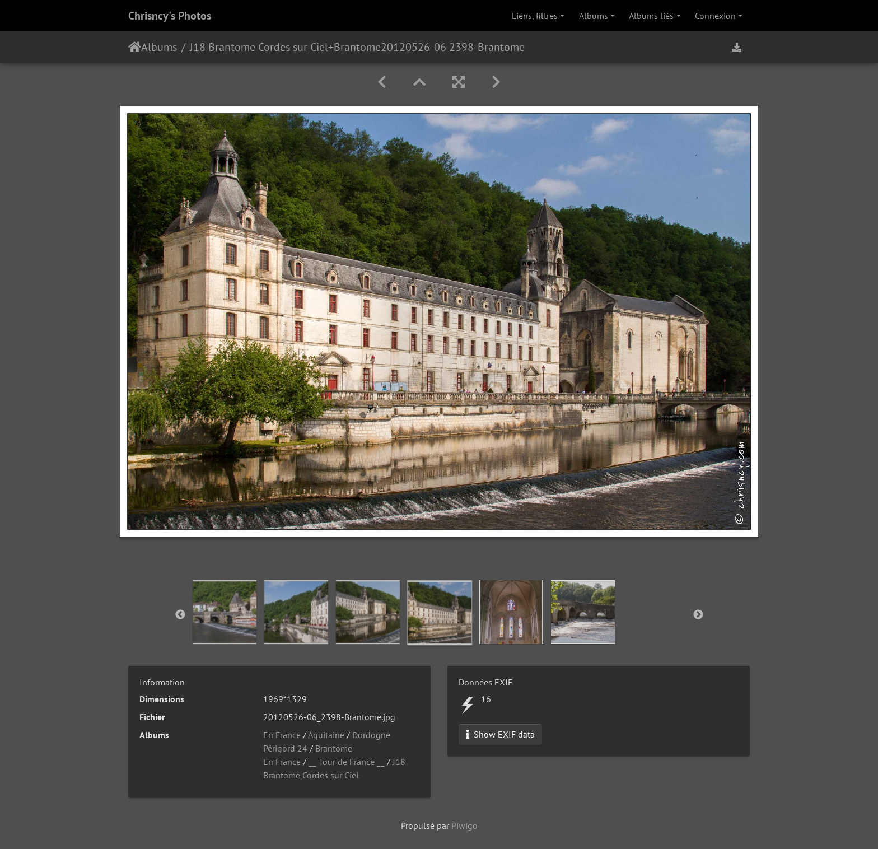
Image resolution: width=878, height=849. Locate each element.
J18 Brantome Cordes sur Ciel (259, 47)
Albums (593, 15)
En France (282, 734)
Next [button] (698, 615)
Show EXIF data (500, 734)
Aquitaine (326, 734)
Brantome (357, 47)
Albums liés (651, 15)
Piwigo (464, 825)
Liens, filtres (535, 15)
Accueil (134, 47)
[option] (224, 612)
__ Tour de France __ (347, 761)
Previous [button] (180, 615)
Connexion (715, 15)
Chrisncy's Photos (169, 15)
